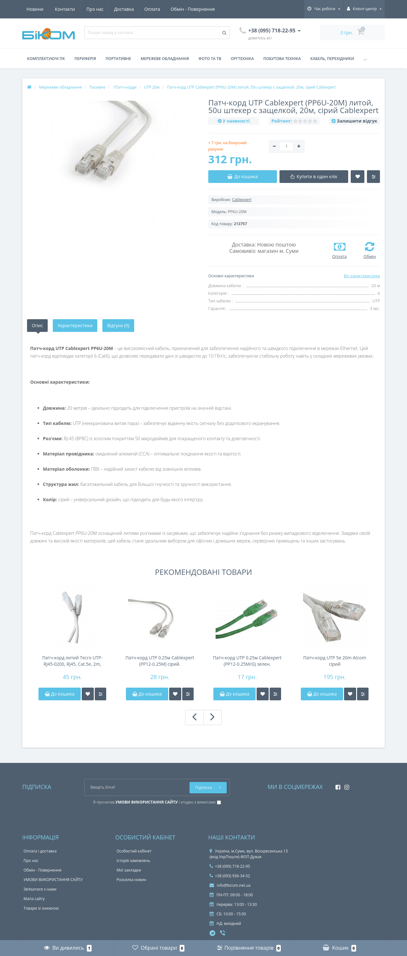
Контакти (208, 9)
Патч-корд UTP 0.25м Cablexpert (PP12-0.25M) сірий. (159, 661)
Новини (177, 9)
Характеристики (75, 325)
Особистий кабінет (134, 851)
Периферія (85, 58)
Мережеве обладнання (165, 58)
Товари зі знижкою (41, 908)
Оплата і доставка (40, 851)
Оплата (94, 9)
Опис (37, 325)
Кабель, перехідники (332, 58)
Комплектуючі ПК (46, 58)
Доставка (65, 9)
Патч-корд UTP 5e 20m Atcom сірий (334, 661)
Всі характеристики (362, 276)
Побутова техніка (282, 58)
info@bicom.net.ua (230, 885)
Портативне (118, 58)
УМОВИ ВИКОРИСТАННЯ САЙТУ (53, 879)
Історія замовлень (133, 860)
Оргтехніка (242, 58)
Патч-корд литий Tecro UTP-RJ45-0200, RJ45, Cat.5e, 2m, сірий (72, 661)
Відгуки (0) (118, 325)
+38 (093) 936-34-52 (230, 876)
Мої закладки (129, 870)
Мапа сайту (34, 898)
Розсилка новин (131, 879)
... (365, 58)
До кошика (59, 694)
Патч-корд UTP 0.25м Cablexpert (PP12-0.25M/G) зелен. (247, 661)
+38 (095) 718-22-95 (230, 866)
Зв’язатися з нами (40, 889)
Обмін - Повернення (136, 9)
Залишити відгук (357, 121)
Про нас (35, 9)
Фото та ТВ (209, 58)
